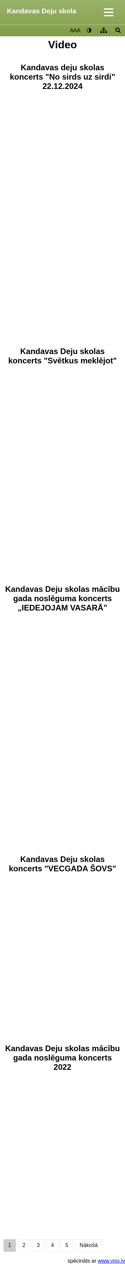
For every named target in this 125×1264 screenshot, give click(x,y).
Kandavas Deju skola (41, 11)
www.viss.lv (111, 1261)
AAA (75, 30)
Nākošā (89, 1245)
